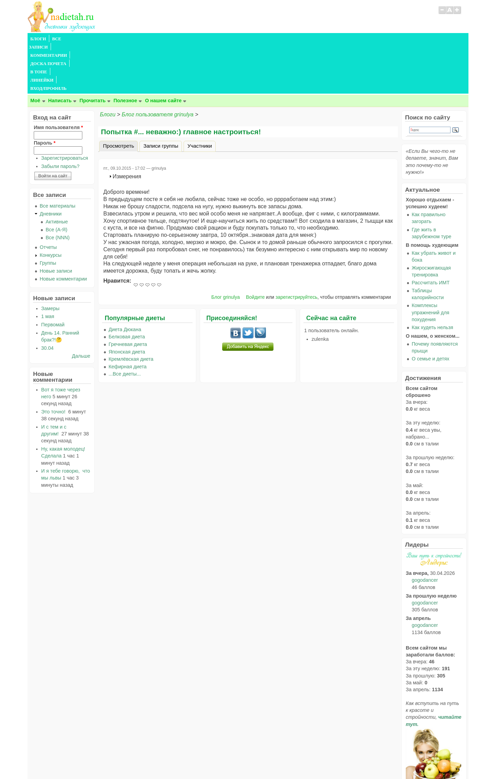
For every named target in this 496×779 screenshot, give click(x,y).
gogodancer (425, 530)
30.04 (47, 298)
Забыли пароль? (60, 116)
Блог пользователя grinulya (157, 65)
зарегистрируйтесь (297, 247)
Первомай (53, 275)
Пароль (44, 93)
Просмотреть (120, 95)
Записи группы (160, 96)
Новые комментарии (63, 229)
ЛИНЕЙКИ (206, 38)
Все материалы (57, 156)
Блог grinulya (225, 247)
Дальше (81, 306)
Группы (48, 213)
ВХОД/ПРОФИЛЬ (242, 38)
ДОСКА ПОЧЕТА (148, 38)
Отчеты (48, 197)
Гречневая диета (127, 294)
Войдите (255, 247)
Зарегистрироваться (64, 108)
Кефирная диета (127, 317)
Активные (56, 172)
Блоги (107, 65)
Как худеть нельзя (432, 278)
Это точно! (54, 362)
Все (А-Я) (56, 180)
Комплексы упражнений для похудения (430, 262)
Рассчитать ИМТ (431, 233)
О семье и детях (430, 309)
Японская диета (126, 302)
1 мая (47, 267)
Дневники (51, 164)
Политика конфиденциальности (264, 760)
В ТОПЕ (180, 38)
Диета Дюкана (124, 280)
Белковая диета (126, 287)
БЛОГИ (38, 38)
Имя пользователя (58, 78)
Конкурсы (50, 205)
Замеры (50, 259)
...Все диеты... (124, 324)
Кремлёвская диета (130, 309)
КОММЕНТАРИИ (105, 38)
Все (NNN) (57, 188)
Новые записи (56, 221)
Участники (199, 96)
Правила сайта (214, 760)
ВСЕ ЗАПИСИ (66, 38)
